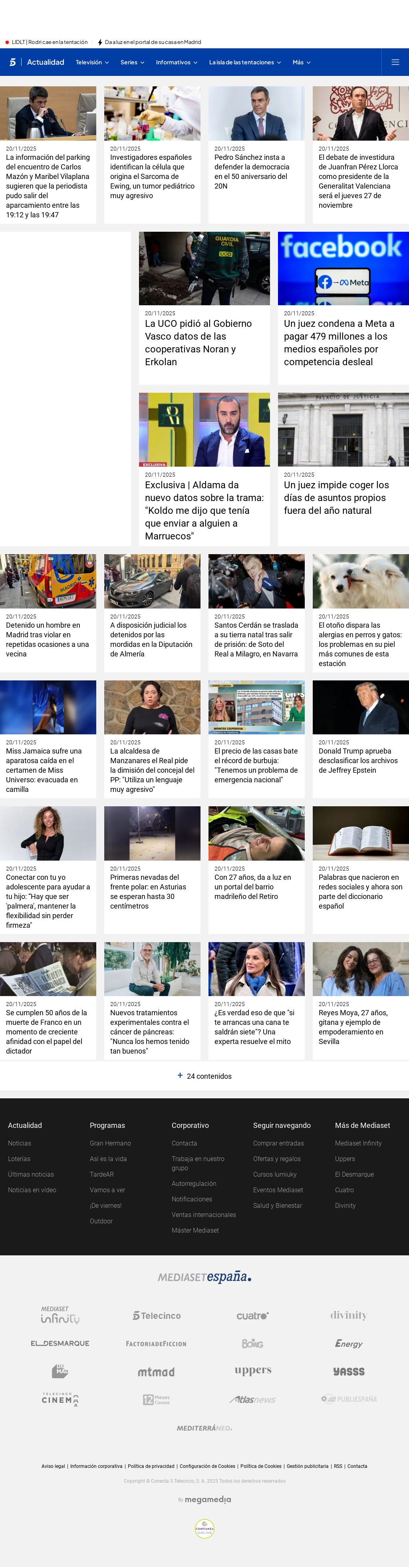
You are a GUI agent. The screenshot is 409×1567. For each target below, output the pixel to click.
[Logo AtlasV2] (252, 1400)
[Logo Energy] (349, 1344)
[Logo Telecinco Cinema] (60, 1400)
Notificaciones (192, 1199)
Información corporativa (96, 1466)
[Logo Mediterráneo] (204, 1428)
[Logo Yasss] (349, 1372)
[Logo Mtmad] (156, 1372)
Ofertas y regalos (277, 1159)
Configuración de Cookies (207, 1466)
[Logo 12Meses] (156, 1400)
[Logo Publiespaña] (349, 1400)
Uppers (345, 1159)
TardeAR (102, 1174)
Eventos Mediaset (278, 1190)
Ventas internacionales (204, 1215)
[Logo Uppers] (252, 1372)
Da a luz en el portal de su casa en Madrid (153, 42)
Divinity (345, 1205)
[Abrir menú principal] (395, 62)
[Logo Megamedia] (208, 1500)
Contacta (184, 1143)
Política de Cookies (261, 1466)
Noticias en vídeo (32, 1190)
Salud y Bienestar (277, 1205)
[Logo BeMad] (60, 1372)
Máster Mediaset (195, 1230)
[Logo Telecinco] (157, 1316)
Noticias (19, 1143)
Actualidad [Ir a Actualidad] (45, 62)
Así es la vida (108, 1159)
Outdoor (101, 1221)
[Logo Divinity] (349, 1316)
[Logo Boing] (253, 1344)
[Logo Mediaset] (204, 1277)
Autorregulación (194, 1183)
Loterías (19, 1159)
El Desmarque (354, 1174)
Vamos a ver (107, 1190)
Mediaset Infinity (358, 1143)
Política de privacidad (151, 1466)
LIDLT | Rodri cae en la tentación (49, 42)
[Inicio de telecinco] (13, 62)
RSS (338, 1466)
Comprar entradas (278, 1143)
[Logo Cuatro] (253, 1316)
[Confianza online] (204, 1529)
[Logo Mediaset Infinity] (60, 1316)
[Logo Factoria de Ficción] (156, 1344)
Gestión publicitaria (308, 1466)
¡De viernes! (106, 1205)
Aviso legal (53, 1466)
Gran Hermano (110, 1143)
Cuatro (344, 1190)
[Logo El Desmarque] (60, 1344)
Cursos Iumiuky (275, 1174)
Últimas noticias (31, 1174)
